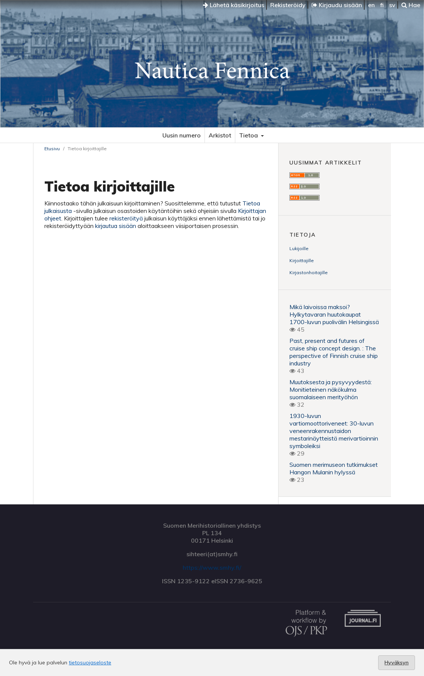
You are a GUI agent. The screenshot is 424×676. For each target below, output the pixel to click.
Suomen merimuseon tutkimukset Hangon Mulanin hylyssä (333, 468)
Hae (410, 5)
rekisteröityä (126, 218)
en (371, 5)
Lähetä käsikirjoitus (233, 5)
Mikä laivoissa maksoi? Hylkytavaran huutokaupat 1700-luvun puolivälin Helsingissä (334, 314)
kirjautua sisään (115, 225)
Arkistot (220, 135)
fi (382, 5)
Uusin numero (181, 135)
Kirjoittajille (301, 260)
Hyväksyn (397, 662)
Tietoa (249, 135)
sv (392, 5)
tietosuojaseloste (90, 662)
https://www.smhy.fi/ (212, 567)
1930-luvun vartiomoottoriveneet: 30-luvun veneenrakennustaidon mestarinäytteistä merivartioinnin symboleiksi (333, 431)
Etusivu (52, 148)
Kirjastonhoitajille (308, 272)
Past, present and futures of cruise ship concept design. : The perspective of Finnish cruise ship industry (333, 352)
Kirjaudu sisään (337, 5)
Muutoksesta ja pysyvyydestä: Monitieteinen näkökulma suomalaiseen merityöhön (330, 389)
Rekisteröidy (288, 5)
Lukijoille (299, 248)
